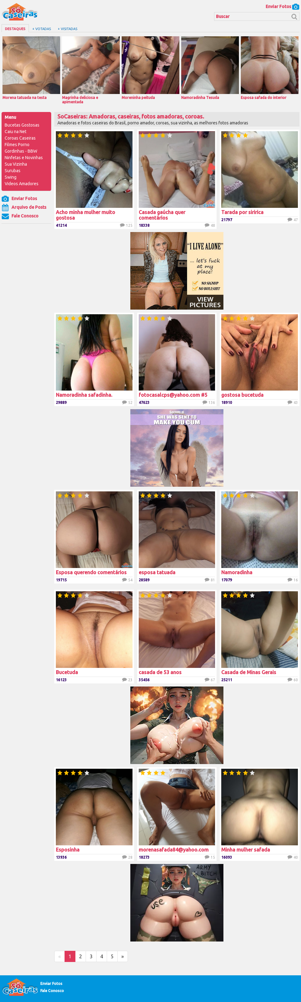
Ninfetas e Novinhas (24, 157)
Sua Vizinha (16, 164)
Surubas (12, 170)
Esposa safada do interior (270, 68)
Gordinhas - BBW (21, 151)
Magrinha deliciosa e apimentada (91, 70)
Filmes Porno (17, 144)
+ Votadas (41, 29)
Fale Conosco (20, 216)
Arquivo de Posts (24, 207)
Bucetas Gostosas (22, 125)
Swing (10, 177)
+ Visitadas (67, 29)
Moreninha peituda (150, 68)
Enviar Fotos (282, 6)
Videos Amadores (21, 183)
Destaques (15, 29)
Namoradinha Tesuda (210, 68)
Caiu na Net (15, 131)
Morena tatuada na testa (31, 68)
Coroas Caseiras (20, 138)
